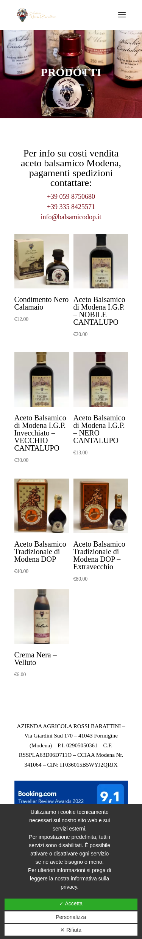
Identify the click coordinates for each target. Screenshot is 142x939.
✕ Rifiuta (70, 930)
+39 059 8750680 (71, 196)
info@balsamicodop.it (71, 217)
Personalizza (71, 917)
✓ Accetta (71, 903)
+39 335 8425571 (71, 207)
